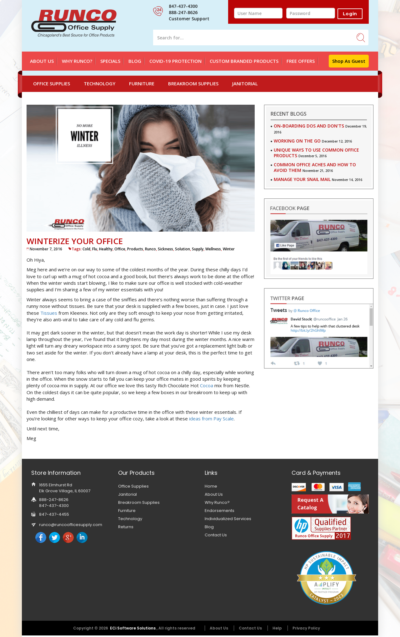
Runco (150, 249)
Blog (134, 61)
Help (277, 628)
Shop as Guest (348, 61)
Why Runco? (77, 61)
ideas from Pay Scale (211, 418)
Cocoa (206, 385)
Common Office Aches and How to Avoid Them (315, 167)
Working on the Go (297, 141)
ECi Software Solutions (133, 628)
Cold (86, 249)
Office (119, 249)
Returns (125, 527)
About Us (42, 61)
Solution (182, 249)
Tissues (48, 313)
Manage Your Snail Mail (302, 179)
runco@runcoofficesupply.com (70, 525)
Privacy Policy (306, 628)
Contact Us (216, 535)
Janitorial (245, 83)
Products (135, 249)
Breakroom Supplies (193, 83)
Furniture (141, 83)
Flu (94, 249)
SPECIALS (110, 61)
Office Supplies (51, 83)
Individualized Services (228, 519)
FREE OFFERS (301, 61)
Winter (229, 249)
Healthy (105, 249)
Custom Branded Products (244, 61)
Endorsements (219, 511)
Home (211, 486)
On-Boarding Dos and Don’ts (309, 126)
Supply (197, 249)
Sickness (165, 249)
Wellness (213, 249)
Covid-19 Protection (175, 61)
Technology (99, 83)
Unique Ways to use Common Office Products (316, 152)
